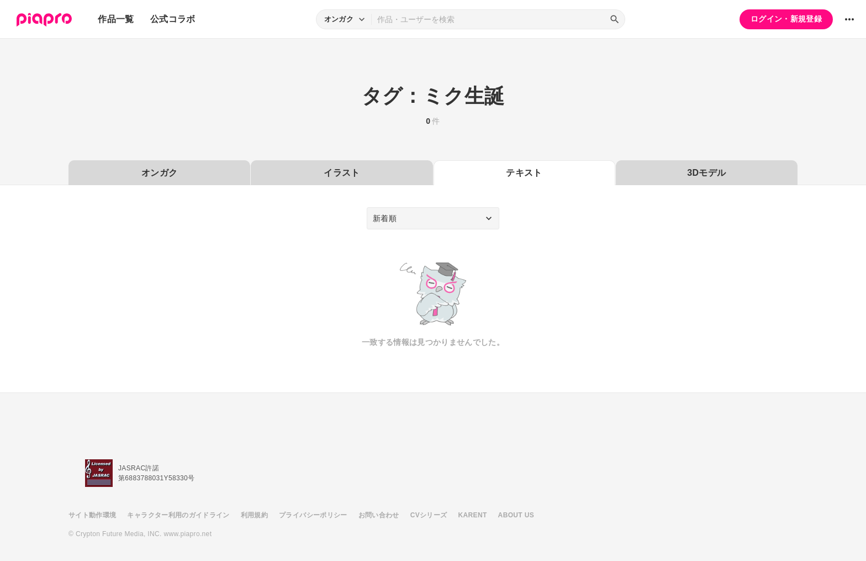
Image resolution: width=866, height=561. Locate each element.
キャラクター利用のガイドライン (178, 515)
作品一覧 (116, 19)
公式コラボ (173, 19)
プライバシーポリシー (313, 515)
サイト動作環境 (92, 515)
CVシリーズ (428, 515)
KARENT (472, 515)
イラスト (342, 172)
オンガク (159, 172)
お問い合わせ (378, 515)
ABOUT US (516, 515)
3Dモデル (706, 172)
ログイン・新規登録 (786, 18)
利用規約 (254, 515)
